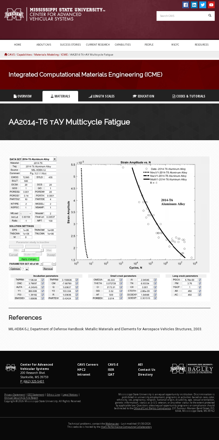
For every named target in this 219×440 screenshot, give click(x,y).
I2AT (111, 374)
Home (17, 44)
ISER (111, 370)
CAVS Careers (87, 364)
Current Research (98, 44)
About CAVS (43, 44)
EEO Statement (35, 394)
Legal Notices (70, 394)
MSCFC (175, 44)
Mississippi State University (18, 20)
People (149, 44)
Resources (201, 44)
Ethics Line (53, 394)
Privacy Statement (14, 394)
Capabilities (123, 44)
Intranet (83, 374)
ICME (64, 54)
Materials (60, 96)
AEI (140, 364)
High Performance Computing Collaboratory (126, 426)
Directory (145, 374)
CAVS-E (113, 364)
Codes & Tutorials (189, 96)
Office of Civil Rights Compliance (152, 408)
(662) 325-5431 (34, 381)
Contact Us (146, 370)
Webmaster (112, 423)
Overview (23, 96)
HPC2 (81, 370)
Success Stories (70, 44)
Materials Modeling (46, 54)
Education (143, 96)
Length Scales (102, 96)
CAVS (11, 54)
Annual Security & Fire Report (21, 397)
